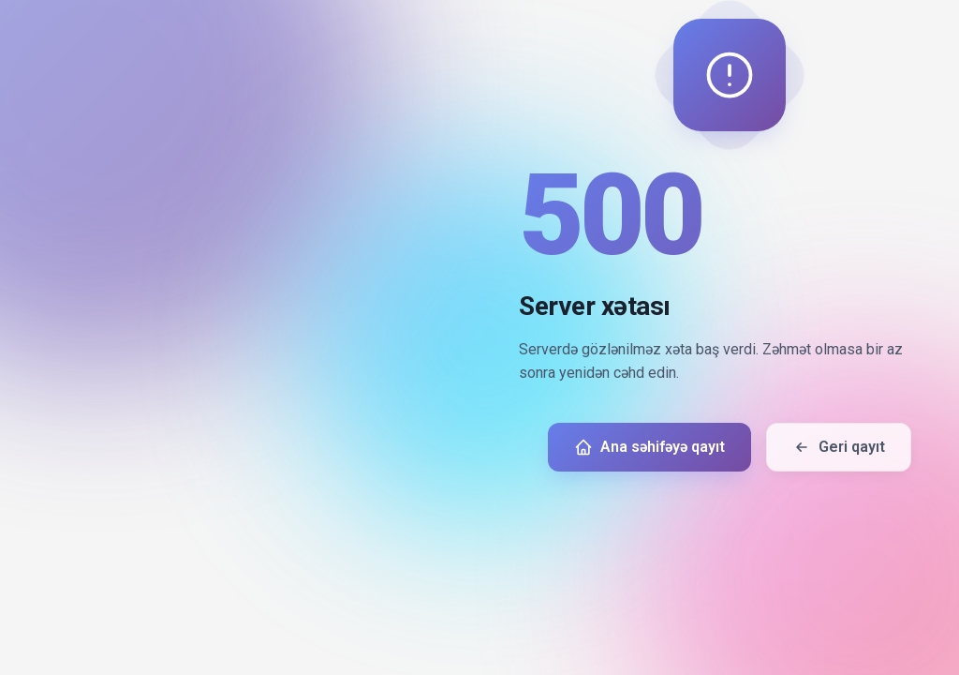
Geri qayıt (838, 447)
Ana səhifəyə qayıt (649, 447)
